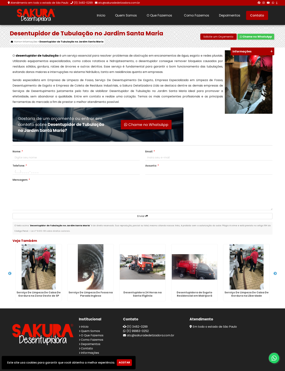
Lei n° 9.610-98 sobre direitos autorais (50, 230)
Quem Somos (126, 15)
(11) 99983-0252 (138, 331)
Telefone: (20, 165)
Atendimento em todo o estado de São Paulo (39, 3)
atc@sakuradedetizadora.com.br (119, 3)
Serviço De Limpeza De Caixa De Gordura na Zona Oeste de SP (39, 294)
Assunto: (152, 165)
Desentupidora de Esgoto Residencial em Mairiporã (194, 294)
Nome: (18, 151)
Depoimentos (229, 15)
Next (275, 273)
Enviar (142, 216)
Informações (90, 353)
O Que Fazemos (159, 15)
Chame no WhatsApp (256, 36)
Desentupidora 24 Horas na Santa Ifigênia (142, 294)
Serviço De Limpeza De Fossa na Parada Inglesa (91, 294)
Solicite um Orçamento (218, 36)
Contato (257, 15)
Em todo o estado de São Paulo (215, 327)
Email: (150, 151)
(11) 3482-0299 (83, 3)
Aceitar (124, 362)
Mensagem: (21, 180)
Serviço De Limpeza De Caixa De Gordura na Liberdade (246, 294)
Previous (10, 273)
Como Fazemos (196, 15)
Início (101, 15)
